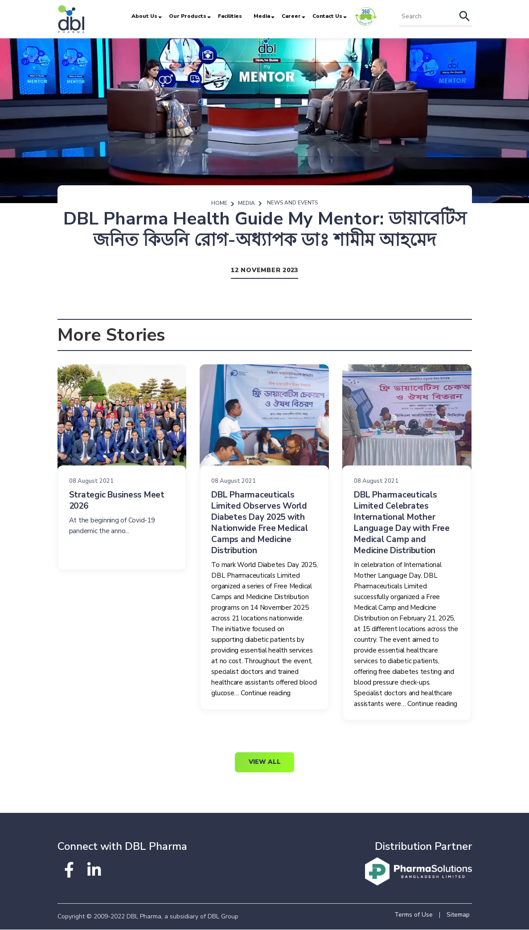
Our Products (187, 16)
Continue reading (266, 693)
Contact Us (327, 16)
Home (219, 203)
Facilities (230, 16)
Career (291, 16)
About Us (144, 16)
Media (262, 16)
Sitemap (458, 915)
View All (265, 763)
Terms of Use (413, 915)
